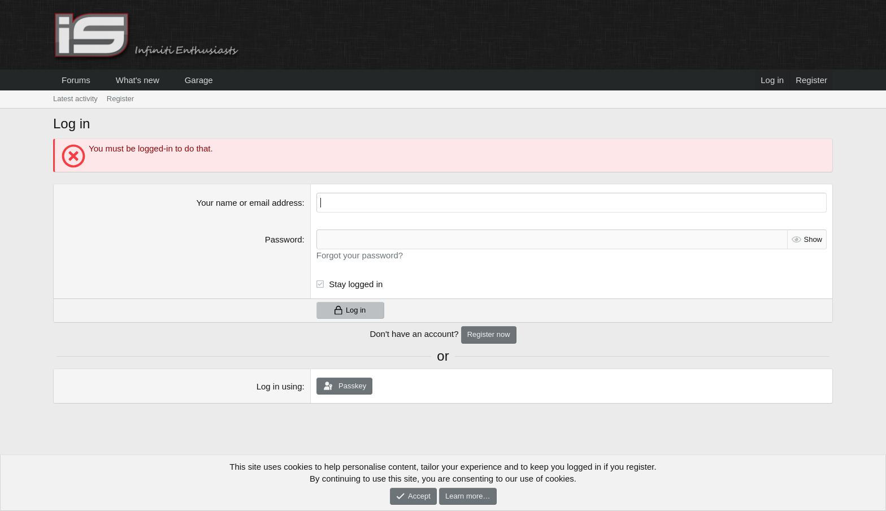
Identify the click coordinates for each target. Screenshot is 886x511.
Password (283, 239)
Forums (76, 80)
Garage (199, 80)
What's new (137, 80)
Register (120, 98)
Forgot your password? (359, 255)
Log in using (279, 386)
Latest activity (75, 98)
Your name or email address (249, 202)
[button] (99, 80)
